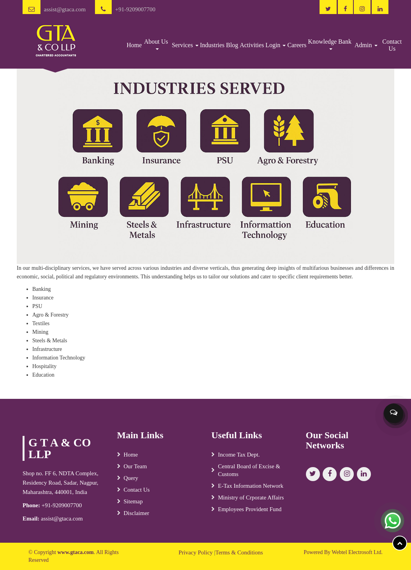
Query (131, 481)
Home (134, 45)
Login (275, 45)
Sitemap (133, 504)
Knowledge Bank (330, 44)
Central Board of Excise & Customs (249, 473)
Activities (252, 45)
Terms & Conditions (239, 552)
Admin (366, 45)
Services (185, 45)
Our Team (135, 469)
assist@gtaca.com (65, 9)
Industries (212, 45)
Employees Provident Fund (249, 512)
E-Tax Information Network (250, 489)
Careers (296, 45)
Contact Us (392, 45)
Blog (232, 45)
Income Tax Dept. (239, 458)
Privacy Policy (196, 552)
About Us (157, 44)
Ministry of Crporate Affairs (251, 500)
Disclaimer (136, 516)
